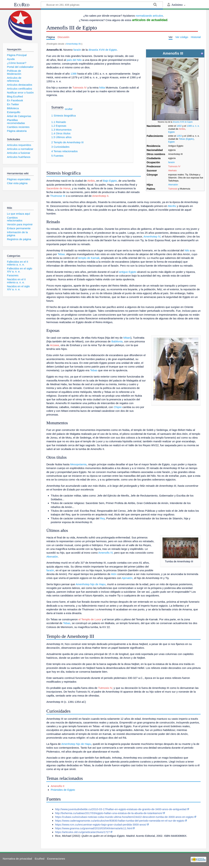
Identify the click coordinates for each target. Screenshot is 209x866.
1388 (73, 73)
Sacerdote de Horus (58, 188)
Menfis (172, 205)
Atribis (91, 180)
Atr (180, 129)
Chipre (118, 407)
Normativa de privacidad (17, 858)
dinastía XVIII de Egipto (183, 122)
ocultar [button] (69, 109)
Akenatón (173, 184)
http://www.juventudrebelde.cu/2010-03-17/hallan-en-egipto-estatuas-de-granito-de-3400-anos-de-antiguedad (120, 809)
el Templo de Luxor (89, 619)
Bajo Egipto (110, 180)
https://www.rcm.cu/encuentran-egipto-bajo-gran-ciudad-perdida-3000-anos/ (100, 824)
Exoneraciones (56, 858)
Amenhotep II (100, 195)
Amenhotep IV (151, 236)
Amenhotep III (73, 43)
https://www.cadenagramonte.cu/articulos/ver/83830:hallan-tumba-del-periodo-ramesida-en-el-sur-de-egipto (119, 820)
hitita (102, 87)
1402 (179, 126)
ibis (183, 129)
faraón (171, 162)
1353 (179, 136)
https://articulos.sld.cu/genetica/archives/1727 (82, 832)
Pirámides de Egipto (63, 789)
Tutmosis (173, 188)
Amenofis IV (105, 552)
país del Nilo (74, 59)
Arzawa (54, 345)
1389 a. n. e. (193, 126)
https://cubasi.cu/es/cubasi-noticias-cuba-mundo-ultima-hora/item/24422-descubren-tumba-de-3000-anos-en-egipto (124, 816)
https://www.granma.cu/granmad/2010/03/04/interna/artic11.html (93, 828)
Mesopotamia (78, 464)
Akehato (172, 170)
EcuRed (21, 4)
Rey (102, 518)
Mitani (127, 337)
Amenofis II (57, 785)
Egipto (171, 132)
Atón (114, 574)
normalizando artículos (149, 15)
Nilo (187, 250)
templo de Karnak (89, 257)
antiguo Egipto (127, 271)
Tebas (61, 254)
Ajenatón (127, 577)
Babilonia (117, 341)
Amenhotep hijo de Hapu (90, 584)
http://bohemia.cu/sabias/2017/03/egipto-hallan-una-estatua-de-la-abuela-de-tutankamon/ (108, 813)
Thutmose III (57, 195)
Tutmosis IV (174, 166)
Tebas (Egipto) (186, 139)
